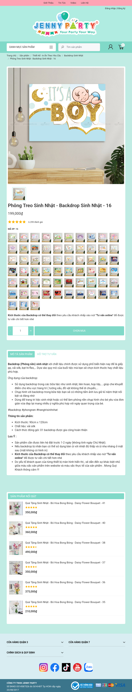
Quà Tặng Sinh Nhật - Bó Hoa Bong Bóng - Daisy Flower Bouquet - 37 (65, 562)
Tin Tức (62, 3)
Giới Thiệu (48, 3)
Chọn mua (79, 330)
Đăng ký (121, 8)
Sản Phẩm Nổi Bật (23, 496)
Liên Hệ (85, 3)
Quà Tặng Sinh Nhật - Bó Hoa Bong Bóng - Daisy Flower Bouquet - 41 (65, 503)
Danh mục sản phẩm (22, 47)
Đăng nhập (110, 8)
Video (73, 3)
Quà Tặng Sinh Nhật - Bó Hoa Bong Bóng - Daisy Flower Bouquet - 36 (65, 582)
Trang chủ (11, 55)
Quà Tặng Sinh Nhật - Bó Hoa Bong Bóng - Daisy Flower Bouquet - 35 (65, 602)
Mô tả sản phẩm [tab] (21, 354)
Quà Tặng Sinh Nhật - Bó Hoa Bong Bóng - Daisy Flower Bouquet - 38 (65, 542)
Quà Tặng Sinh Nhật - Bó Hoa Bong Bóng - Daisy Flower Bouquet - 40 (65, 522)
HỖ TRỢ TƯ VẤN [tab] (46, 354)
